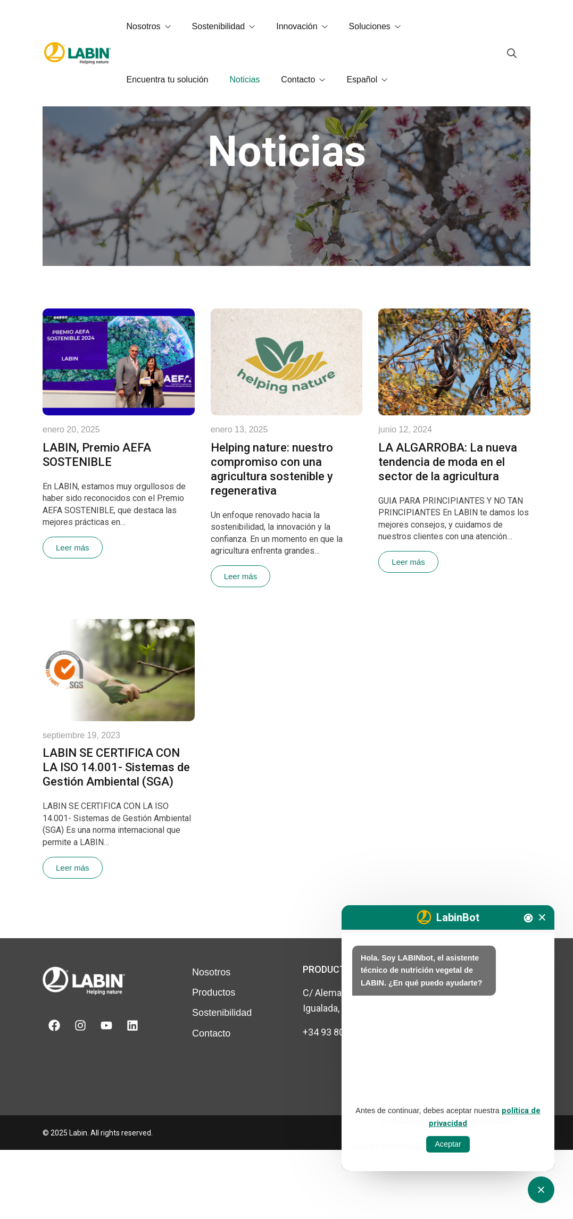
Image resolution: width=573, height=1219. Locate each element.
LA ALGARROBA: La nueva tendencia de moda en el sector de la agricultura (447, 531)
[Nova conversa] (528, 918)
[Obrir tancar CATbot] (541, 1189)
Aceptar (448, 1144)
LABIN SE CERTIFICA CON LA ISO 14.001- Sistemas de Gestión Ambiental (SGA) (116, 836)
